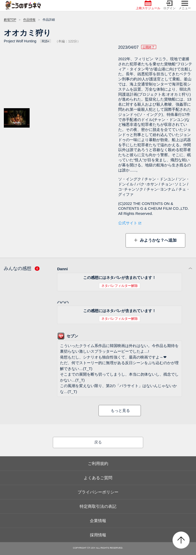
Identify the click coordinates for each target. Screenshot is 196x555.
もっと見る (120, 410)
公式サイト (127, 223)
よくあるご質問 (98, 478)
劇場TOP (10, 19)
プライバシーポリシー (98, 492)
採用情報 (98, 535)
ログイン (169, 5)
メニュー (185, 5)
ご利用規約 (98, 463)
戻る (98, 442)
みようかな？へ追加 (157, 240)
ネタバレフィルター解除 (119, 286)
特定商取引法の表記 (98, 506)
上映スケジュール (148, 5)
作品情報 (29, 19)
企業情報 (98, 521)
